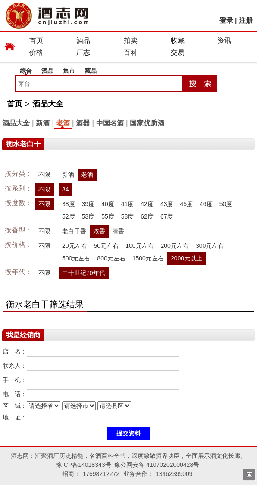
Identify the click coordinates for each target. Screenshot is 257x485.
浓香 (99, 231)
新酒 (43, 123)
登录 (226, 20)
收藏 (178, 40)
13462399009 (174, 473)
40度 (107, 203)
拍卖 (131, 40)
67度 (166, 216)
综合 (26, 70)
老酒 (63, 123)
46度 (206, 203)
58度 (127, 216)
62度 (147, 216)
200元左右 (175, 245)
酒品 (83, 40)
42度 (147, 203)
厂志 (83, 52)
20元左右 (74, 245)
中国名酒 (110, 123)
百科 (131, 52)
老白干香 (74, 231)
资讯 (224, 40)
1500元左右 (148, 258)
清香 (118, 231)
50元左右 (106, 245)
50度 (225, 203)
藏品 (91, 70)
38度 (68, 203)
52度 (68, 216)
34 (65, 189)
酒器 (83, 123)
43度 (166, 203)
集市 (69, 70)
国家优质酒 (147, 123)
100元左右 (139, 245)
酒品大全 (47, 104)
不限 (44, 174)
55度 (107, 216)
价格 (36, 52)
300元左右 (210, 245)
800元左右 (111, 258)
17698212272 (100, 473)
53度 (88, 216)
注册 (246, 20)
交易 (178, 52)
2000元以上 (186, 258)
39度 (88, 203)
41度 (127, 203)
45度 (186, 203)
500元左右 (76, 258)
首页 (36, 40)
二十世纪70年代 (83, 272)
